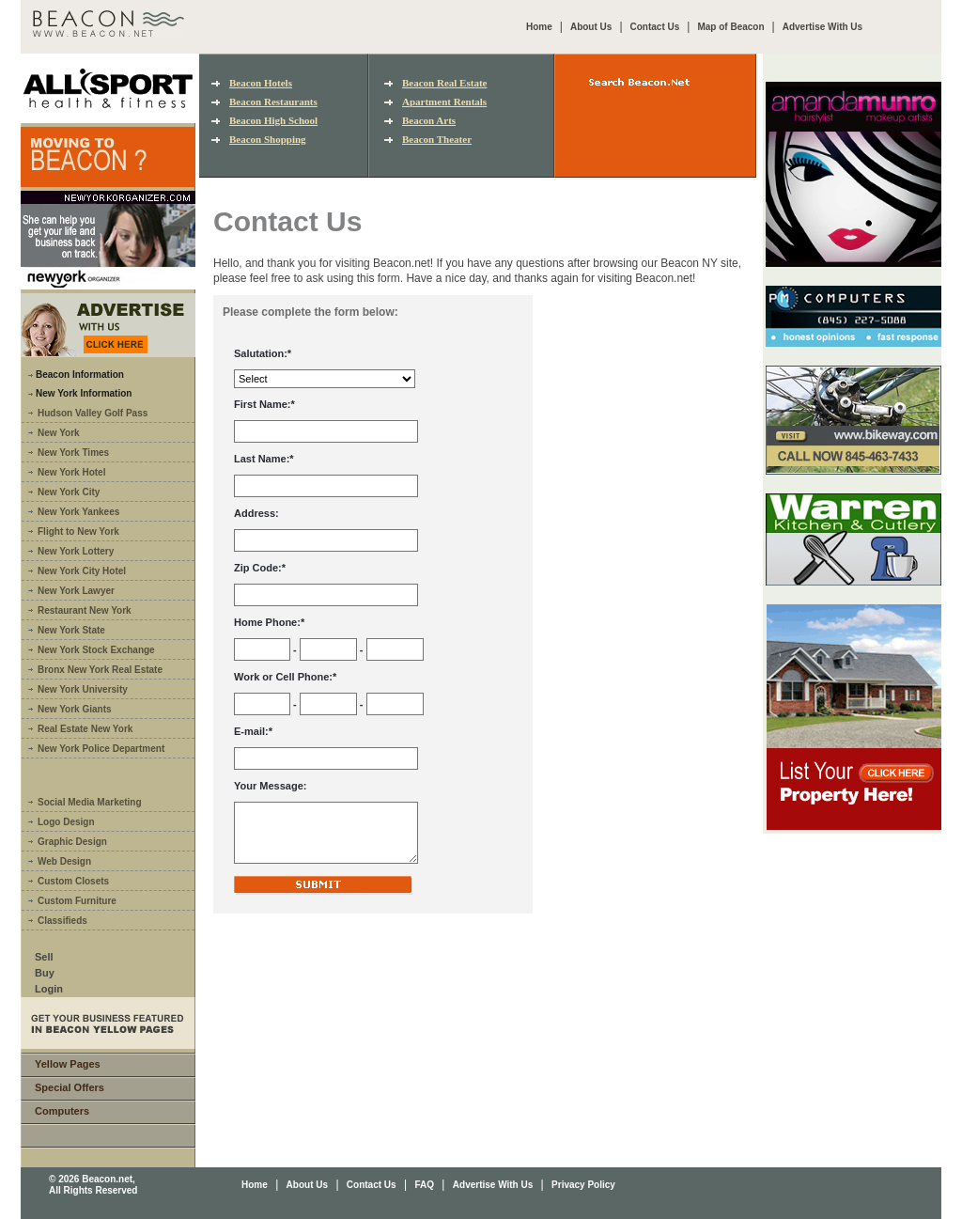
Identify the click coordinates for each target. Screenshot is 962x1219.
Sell (44, 956)
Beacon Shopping (267, 139)
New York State (71, 630)
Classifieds (62, 920)
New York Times (73, 452)
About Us (591, 27)
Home (539, 27)
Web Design (64, 861)
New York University (83, 689)
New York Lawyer (76, 591)
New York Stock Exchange (96, 650)
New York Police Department (101, 748)
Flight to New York (78, 531)
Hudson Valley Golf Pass (92, 413)
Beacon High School (273, 120)
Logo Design (66, 822)
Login (49, 988)
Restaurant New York (85, 610)
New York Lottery (76, 551)
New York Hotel (71, 472)
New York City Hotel (82, 571)
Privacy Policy (583, 1185)
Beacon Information (80, 374)
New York (59, 433)
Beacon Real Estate (444, 82)
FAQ (424, 1185)
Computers (62, 1111)
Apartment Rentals (444, 101)
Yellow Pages (68, 1064)
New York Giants (75, 709)
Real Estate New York (85, 729)
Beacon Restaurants (273, 101)
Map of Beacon (730, 27)
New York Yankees (78, 512)
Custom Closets (73, 881)
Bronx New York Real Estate (100, 669)
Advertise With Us (822, 27)
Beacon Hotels (260, 82)
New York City (69, 492)
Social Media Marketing (90, 802)
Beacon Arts (429, 120)
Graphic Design (72, 841)
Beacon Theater (437, 139)
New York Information (84, 393)
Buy (44, 972)
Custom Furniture (77, 901)
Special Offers (69, 1087)
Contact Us (655, 27)
